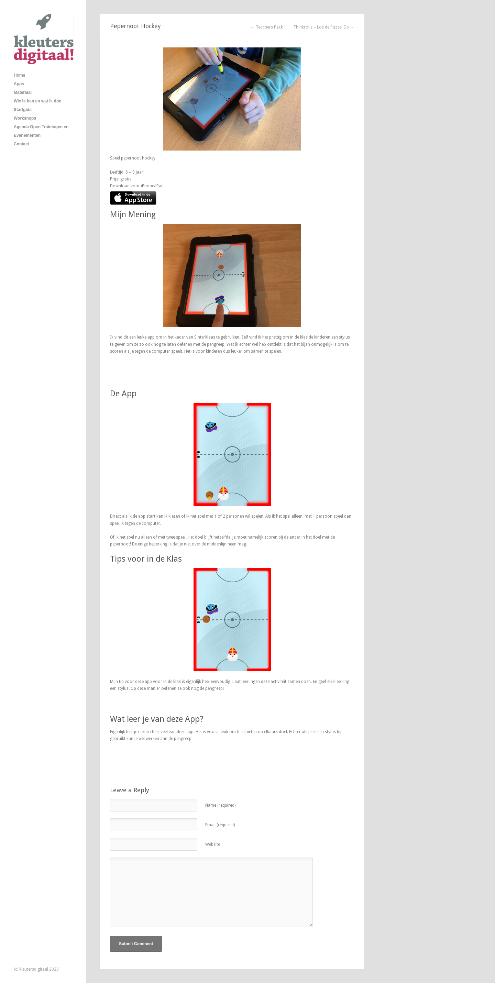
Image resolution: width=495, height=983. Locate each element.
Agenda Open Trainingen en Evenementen (41, 131)
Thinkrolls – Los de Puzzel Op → (323, 27)
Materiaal (23, 92)
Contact (21, 144)
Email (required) (220, 824)
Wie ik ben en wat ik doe (37, 101)
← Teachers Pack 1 (268, 27)
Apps (19, 83)
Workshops (25, 118)
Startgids (23, 109)
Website (212, 844)
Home (19, 75)
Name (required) (220, 805)
